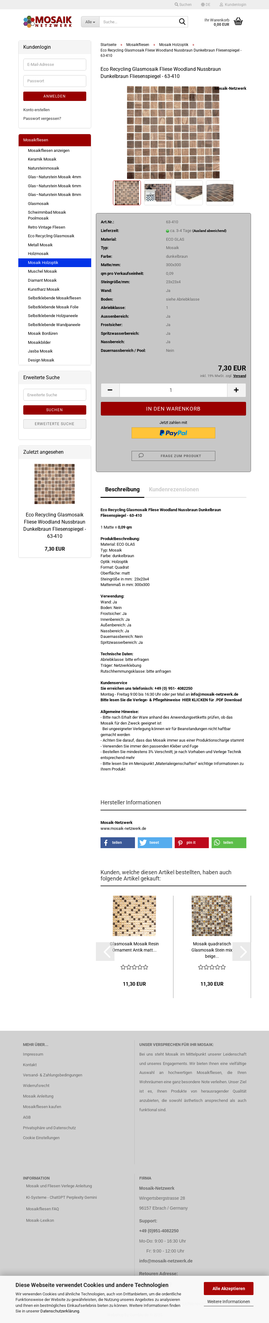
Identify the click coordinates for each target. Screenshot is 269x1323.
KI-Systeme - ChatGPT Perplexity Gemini (61, 1197)
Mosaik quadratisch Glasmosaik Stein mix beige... (211, 950)
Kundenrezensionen (174, 489)
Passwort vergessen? (42, 118)
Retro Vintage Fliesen (46, 227)
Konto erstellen (36, 109)
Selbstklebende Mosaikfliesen (54, 298)
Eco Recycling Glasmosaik (51, 236)
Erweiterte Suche (54, 424)
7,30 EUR (55, 549)
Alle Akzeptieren (229, 1288)
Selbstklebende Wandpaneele (54, 324)
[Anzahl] (173, 390)
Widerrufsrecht (36, 1085)
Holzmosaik (38, 253)
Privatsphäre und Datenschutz (49, 1127)
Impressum (33, 1054)
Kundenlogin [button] (233, 4)
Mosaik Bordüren (43, 333)
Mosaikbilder (39, 342)
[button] (205, 4)
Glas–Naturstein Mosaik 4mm (54, 177)
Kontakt (30, 1064)
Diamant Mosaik (42, 280)
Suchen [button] (183, 4)
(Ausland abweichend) (209, 231)
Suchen (54, 410)
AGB (27, 1117)
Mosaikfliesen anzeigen (48, 150)
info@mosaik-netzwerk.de (166, 1260)
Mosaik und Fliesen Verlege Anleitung (59, 1186)
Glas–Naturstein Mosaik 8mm (54, 194)
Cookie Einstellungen (41, 1137)
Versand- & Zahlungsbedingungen (52, 1075)
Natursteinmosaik (43, 168)
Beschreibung (122, 489)
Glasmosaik (38, 203)
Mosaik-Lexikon (40, 1220)
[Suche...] (90, 21)
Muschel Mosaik (42, 271)
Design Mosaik (41, 360)
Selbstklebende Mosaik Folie (53, 307)
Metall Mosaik (40, 245)
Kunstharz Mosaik (44, 289)
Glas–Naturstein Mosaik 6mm (54, 186)
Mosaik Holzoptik (43, 262)
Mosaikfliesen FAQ (42, 1209)
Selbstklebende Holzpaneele (53, 315)
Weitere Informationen (228, 1301)
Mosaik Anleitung (38, 1096)
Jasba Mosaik (40, 351)
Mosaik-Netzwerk (230, 88)
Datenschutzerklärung (59, 1311)
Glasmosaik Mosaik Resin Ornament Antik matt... (134, 946)
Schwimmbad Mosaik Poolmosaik (47, 215)
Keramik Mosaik (42, 159)
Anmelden (54, 96)
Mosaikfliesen (35, 140)
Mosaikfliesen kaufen (42, 1106)
